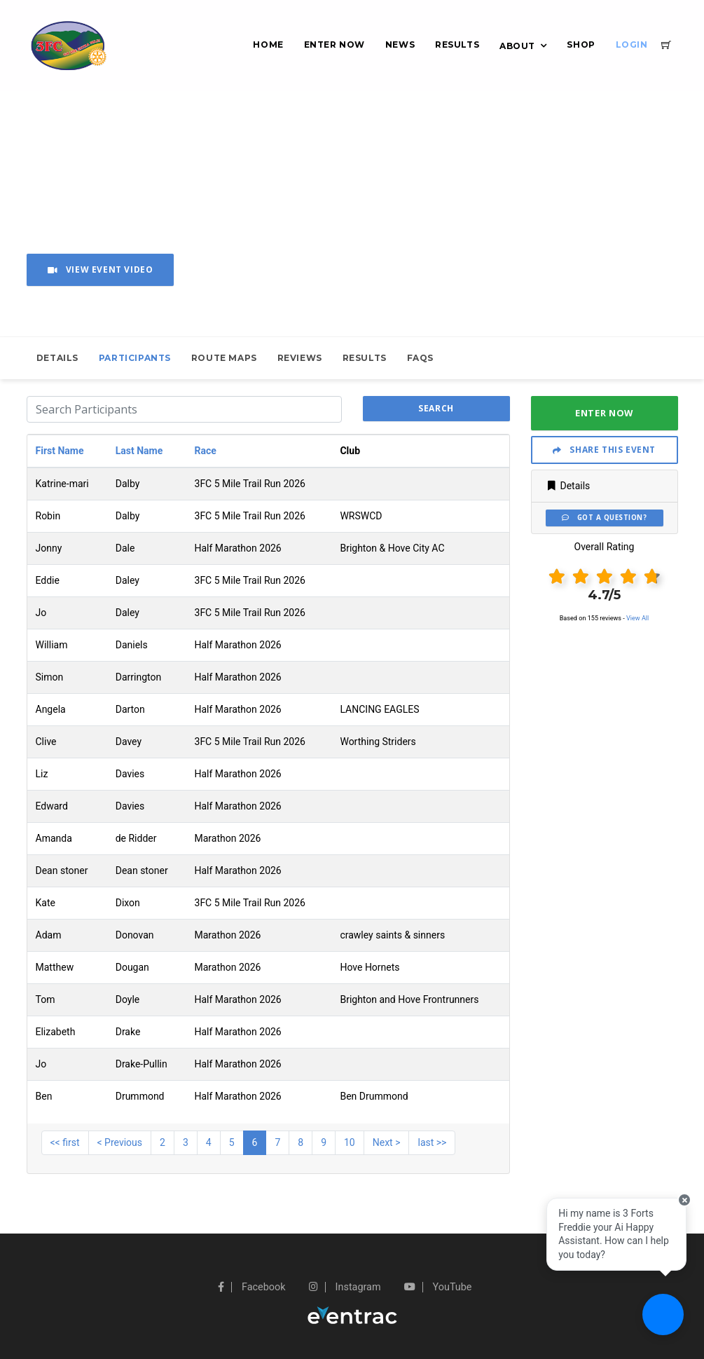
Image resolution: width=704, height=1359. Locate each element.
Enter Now (334, 44)
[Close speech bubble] (681, 1211)
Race (205, 450)
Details (57, 358)
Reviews (299, 358)
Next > (387, 1142)
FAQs (420, 358)
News (400, 44)
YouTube (437, 1287)
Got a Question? (604, 517)
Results (457, 44)
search (436, 408)
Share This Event (604, 450)
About (517, 46)
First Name (60, 450)
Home (268, 44)
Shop (581, 44)
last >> (431, 1142)
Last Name (139, 450)
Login (632, 44)
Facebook (251, 1287)
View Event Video (100, 269)
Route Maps (224, 358)
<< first (65, 1142)
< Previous (119, 1142)
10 (349, 1142)
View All (637, 618)
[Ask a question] (662, 1317)
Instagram (345, 1287)
